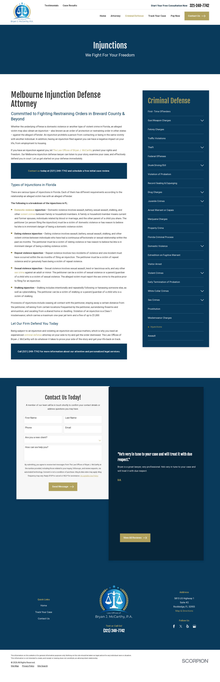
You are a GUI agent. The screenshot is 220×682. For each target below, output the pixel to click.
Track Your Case (43, 622)
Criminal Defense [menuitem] (134, 16)
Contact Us (196, 16)
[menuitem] (176, 111)
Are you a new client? (36, 439)
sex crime (19, 272)
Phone (28, 429)
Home (44, 615)
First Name (30, 418)
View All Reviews (134, 548)
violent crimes (28, 214)
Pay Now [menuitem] (175, 16)
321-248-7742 (199, 5)
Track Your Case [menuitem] (157, 16)
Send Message (59, 494)
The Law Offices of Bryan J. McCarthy (72, 150)
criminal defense (33, 335)
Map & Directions (184, 621)
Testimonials (52, 5)
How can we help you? (36, 449)
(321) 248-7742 (114, 640)
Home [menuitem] (103, 16)
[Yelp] (187, 636)
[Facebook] (174, 636)
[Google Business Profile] (194, 636)
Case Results (70, 5)
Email (64, 429)
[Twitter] (180, 636)
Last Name (67, 418)
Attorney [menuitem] (115, 16)
